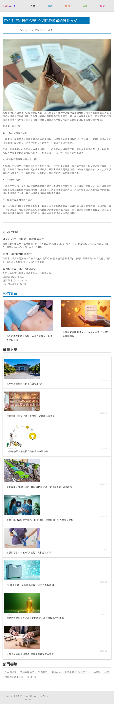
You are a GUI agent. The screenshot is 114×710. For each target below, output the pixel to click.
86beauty (9, 5)
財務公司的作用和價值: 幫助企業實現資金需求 (30, 654)
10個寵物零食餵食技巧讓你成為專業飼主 (27, 451)
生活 (85, 5)
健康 (67, 5)
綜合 (102, 5)
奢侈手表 (32, 677)
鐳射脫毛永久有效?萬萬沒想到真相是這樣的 (28, 552)
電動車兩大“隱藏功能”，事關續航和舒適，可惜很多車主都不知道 (39, 487)
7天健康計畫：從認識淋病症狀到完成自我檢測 (30, 585)
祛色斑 (97, 671)
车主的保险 (10, 671)
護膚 (50, 5)
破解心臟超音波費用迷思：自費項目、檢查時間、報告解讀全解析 (39, 519)
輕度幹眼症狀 (27, 671)
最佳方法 (56, 671)
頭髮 (107, 671)
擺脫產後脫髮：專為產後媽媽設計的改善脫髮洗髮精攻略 (35, 617)
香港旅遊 (69, 671)
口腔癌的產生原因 (14, 677)
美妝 (32, 5)
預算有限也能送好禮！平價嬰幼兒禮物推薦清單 (30, 416)
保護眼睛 (43, 671)
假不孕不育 (84, 671)
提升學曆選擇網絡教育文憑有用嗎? (24, 383)
